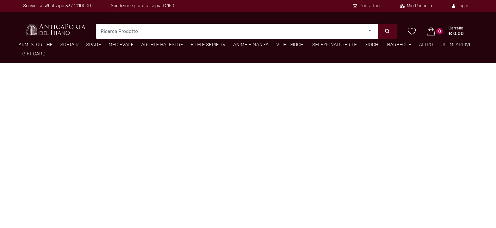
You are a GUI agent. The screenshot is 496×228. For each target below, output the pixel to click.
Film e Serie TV (208, 45)
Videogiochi (290, 45)
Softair (69, 45)
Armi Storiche (36, 45)
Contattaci (366, 6)
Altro (426, 45)
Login (460, 6)
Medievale (120, 45)
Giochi (372, 45)
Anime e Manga (251, 45)
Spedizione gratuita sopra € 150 (142, 6)
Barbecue (399, 45)
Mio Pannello (416, 6)
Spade (93, 45)
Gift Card (34, 54)
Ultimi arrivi (455, 45)
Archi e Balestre (162, 45)
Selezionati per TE (334, 45)
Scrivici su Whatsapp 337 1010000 (57, 6)
